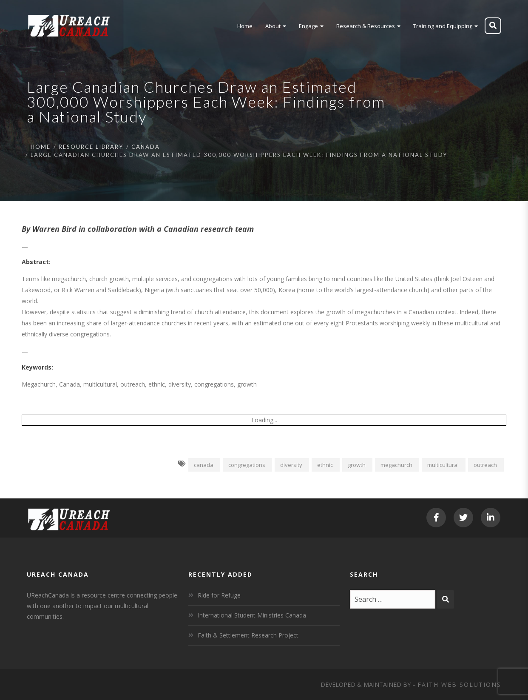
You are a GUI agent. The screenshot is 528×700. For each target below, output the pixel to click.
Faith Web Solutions (459, 684)
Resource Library (91, 146)
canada (203, 465)
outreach (485, 465)
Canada (145, 146)
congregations (246, 465)
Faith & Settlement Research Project (248, 635)
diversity (291, 465)
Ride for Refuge (219, 595)
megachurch (396, 465)
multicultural (443, 465)
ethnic (325, 465)
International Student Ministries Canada (252, 615)
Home (41, 146)
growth (357, 465)
